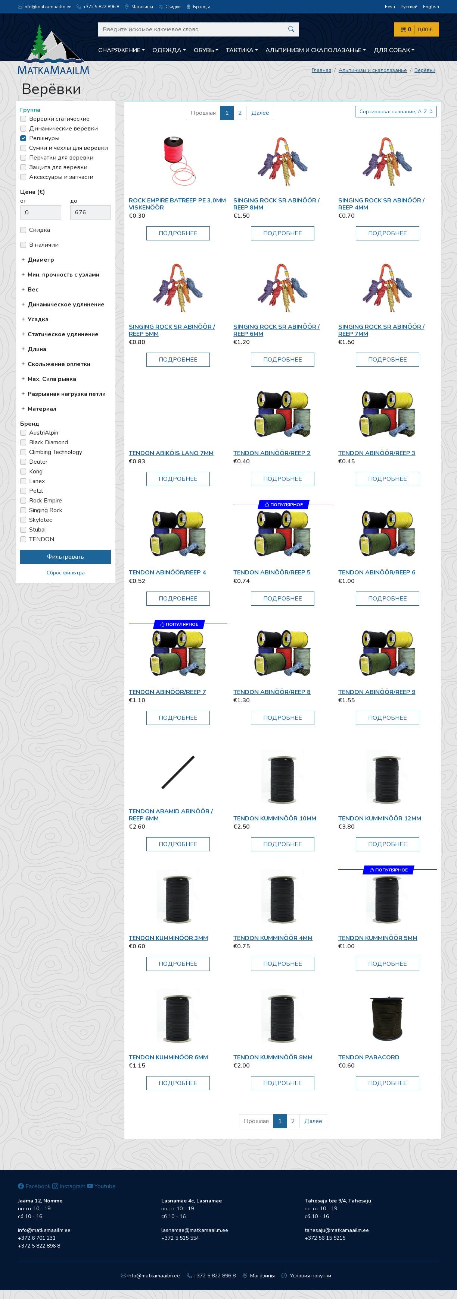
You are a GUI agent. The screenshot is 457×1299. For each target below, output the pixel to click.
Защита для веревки (58, 167)
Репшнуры (44, 138)
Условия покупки (306, 1275)
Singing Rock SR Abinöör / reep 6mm (276, 330)
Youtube (101, 1186)
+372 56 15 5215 (325, 1238)
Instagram (69, 1186)
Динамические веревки (63, 128)
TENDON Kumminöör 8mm (273, 1057)
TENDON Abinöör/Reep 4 (167, 572)
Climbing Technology (55, 452)
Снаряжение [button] (119, 50)
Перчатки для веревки (61, 158)
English (431, 7)
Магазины (139, 7)
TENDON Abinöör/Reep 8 (272, 692)
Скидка (39, 230)
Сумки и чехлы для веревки (68, 148)
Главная (321, 70)
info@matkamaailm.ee (44, 7)
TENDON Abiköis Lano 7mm (171, 453)
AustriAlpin (43, 433)
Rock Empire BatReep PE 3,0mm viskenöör (177, 204)
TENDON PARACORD (369, 1057)
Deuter (38, 462)
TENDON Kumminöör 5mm (377, 938)
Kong (36, 471)
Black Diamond (48, 442)
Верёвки (424, 70)
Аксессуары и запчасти (61, 177)
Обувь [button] (204, 50)
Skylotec (40, 520)
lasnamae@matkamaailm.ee (194, 1230)
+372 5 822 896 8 (98, 7)
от (23, 201)
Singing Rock (45, 510)
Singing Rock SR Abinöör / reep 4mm (381, 204)
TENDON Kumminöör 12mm (379, 818)
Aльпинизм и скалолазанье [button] (313, 50)
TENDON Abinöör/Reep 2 (272, 453)
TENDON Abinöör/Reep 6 (377, 572)
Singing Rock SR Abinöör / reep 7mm (381, 330)
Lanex (37, 481)
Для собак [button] (392, 50)
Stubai (37, 530)
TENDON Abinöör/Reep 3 (377, 453)
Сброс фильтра (66, 572)
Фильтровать (65, 557)
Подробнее (178, 233)
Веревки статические (59, 119)
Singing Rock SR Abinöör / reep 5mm (172, 330)
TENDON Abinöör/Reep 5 (272, 572)
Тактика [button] (240, 50)
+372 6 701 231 (37, 1238)
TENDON (41, 539)
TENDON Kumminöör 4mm (273, 938)
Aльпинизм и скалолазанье (373, 70)
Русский (409, 7)
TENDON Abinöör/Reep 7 (167, 692)
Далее (260, 113)
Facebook (34, 1186)
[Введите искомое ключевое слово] (198, 29)
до (73, 201)
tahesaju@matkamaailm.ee (337, 1230)
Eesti (390, 7)
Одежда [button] (166, 50)
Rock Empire (45, 500)
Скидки (170, 7)
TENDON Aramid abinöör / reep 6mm (171, 815)
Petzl (36, 491)
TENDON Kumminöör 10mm (274, 818)
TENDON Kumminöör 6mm (168, 1057)
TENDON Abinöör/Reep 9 (377, 692)
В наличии (44, 245)
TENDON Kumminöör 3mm (168, 938)
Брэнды (198, 7)
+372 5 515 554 (180, 1238)
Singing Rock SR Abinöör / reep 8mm (276, 204)
